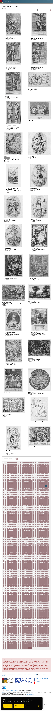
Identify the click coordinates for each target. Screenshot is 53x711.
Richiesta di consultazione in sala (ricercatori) (27, 674)
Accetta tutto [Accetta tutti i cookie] (8, 705)
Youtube (36, 683)
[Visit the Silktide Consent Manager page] (38, 706)
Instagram (37, 681)
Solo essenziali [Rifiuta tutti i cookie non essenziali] (18, 705)
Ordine (35, 9)
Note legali (4, 692)
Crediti (39, 674)
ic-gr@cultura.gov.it (30, 694)
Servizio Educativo (39, 680)
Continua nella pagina (7, 458)
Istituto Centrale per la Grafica (8, 674)
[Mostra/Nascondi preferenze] (28, 706)
